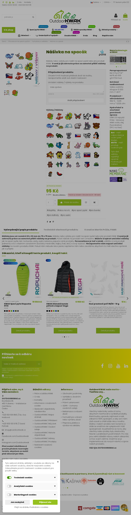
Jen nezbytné (17, 502)
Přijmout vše (45, 502)
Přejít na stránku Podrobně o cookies (31, 507)
